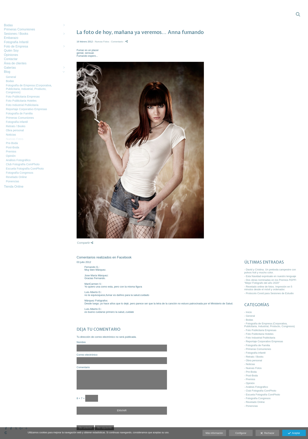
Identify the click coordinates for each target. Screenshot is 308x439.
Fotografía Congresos (19, 172)
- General (249, 315)
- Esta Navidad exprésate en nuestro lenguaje (270, 276)
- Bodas (248, 319)
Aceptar (294, 433)
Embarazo (11, 37)
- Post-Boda (251, 375)
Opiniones (11, 55)
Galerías (10, 67)
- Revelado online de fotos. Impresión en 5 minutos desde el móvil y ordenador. (268, 288)
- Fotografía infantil (255, 352)
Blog (7, 71)
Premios (11, 151)
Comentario (83, 367)
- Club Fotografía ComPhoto (260, 390)
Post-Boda (12, 147)
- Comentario (117, 41)
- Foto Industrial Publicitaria (259, 337)
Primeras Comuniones (19, 29)
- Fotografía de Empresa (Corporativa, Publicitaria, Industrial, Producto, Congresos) (269, 325)
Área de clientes (15, 63)
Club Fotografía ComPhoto (22, 164)
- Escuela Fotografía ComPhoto (262, 394)
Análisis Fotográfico (18, 160)
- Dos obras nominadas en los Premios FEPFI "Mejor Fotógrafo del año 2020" (270, 281)
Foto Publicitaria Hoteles (21, 100)
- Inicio (248, 312)
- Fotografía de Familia (257, 345)
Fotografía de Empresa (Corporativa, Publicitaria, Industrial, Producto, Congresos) (29, 89)
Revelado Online (16, 177)
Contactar (10, 59)
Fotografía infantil (17, 121)
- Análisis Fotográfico (256, 386)
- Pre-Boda (250, 371)
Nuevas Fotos (14, 139)
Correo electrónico (87, 354)
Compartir (85, 242)
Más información (214, 433)
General (11, 76)
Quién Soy (11, 50)
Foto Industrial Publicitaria (22, 105)
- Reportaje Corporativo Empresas (263, 341)
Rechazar (267, 433)
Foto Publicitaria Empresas (23, 96)
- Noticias (249, 364)
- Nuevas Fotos (253, 368)
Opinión (11, 155)
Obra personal (15, 130)
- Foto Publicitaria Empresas (260, 330)
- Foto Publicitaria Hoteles (259, 333)
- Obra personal (253, 360)
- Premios (249, 379)
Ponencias (12, 181)
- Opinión (249, 383)
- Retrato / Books (254, 356)
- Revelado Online (254, 402)
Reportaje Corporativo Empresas (26, 109)
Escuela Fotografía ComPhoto (25, 168)
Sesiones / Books (16, 33)
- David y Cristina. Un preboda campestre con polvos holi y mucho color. (270, 271)
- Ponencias (251, 405)
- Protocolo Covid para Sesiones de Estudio (269, 293)
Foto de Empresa (16, 46)
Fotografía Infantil (16, 42)
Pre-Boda (12, 143)
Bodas (8, 25)
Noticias (11, 134)
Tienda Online (13, 186)
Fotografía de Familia (19, 113)
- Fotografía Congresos (257, 398)
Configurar (240, 433)
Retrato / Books (15, 126)
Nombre (81, 342)
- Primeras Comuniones (257, 349)
